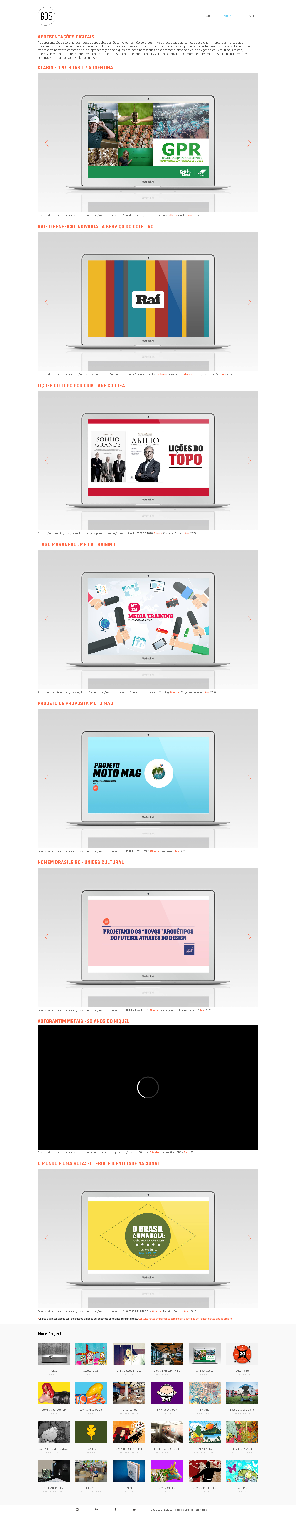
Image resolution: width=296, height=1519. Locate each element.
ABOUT (210, 16)
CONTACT (248, 16)
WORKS (228, 16)
